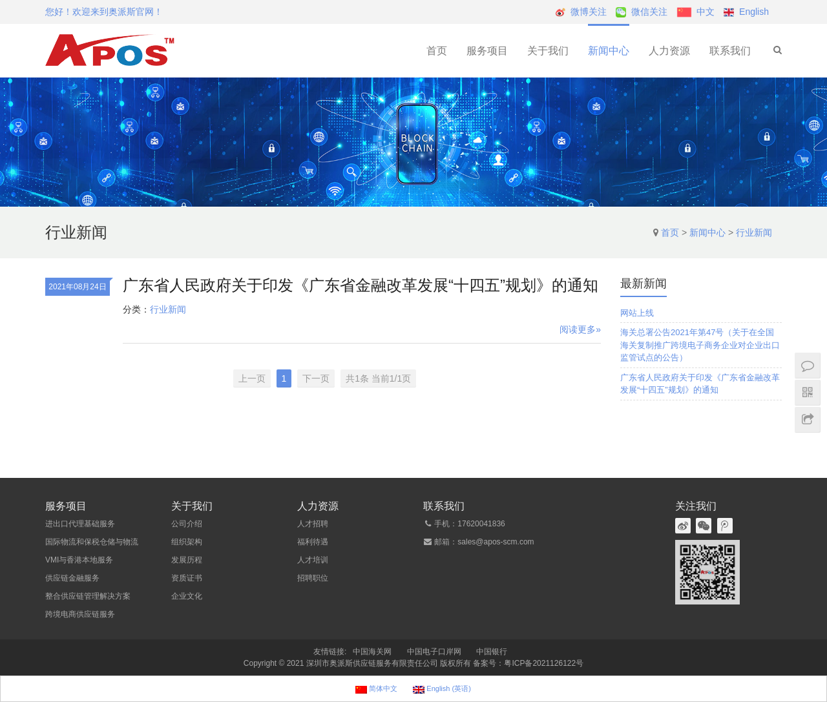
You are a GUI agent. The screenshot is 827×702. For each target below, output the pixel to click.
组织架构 (186, 541)
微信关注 (649, 11)
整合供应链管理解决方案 (88, 596)
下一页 (316, 378)
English (754, 11)
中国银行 (491, 651)
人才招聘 (312, 523)
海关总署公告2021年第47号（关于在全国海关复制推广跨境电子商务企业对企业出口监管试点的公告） (700, 344)
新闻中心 (608, 50)
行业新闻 (754, 232)
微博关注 (589, 11)
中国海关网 (372, 651)
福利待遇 (312, 541)
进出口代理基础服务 (80, 523)
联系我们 (730, 50)
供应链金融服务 (72, 578)
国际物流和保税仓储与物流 (91, 541)
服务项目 (487, 50)
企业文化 (186, 596)
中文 (705, 11)
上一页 (252, 378)
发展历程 (186, 559)
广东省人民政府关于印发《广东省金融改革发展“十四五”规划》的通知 (360, 285)
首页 (436, 50)
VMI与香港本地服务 (79, 559)
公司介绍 (186, 523)
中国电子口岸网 (434, 651)
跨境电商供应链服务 (80, 614)
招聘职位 (312, 578)
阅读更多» (580, 329)
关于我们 (548, 50)
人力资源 (669, 50)
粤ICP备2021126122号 (543, 663)
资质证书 (186, 578)
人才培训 (312, 559)
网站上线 (637, 313)
